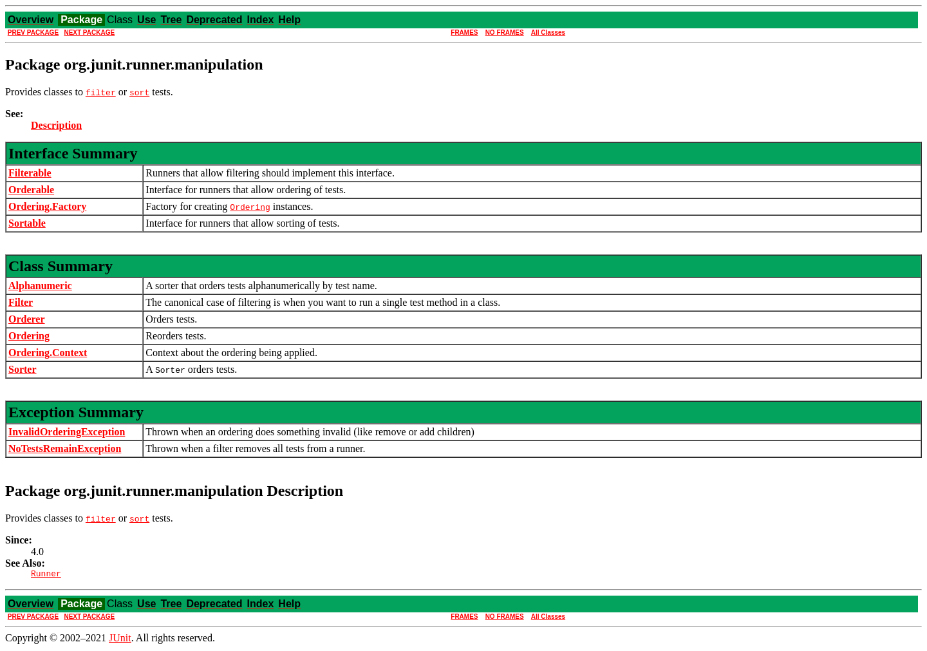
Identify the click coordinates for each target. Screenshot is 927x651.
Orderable (31, 189)
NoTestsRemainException (64, 448)
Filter (20, 302)
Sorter (22, 369)
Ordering (29, 335)
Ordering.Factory (47, 206)
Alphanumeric (40, 285)
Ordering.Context (47, 352)
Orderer (26, 319)
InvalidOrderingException (66, 431)
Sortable (27, 223)
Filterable (30, 172)
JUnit (120, 639)
